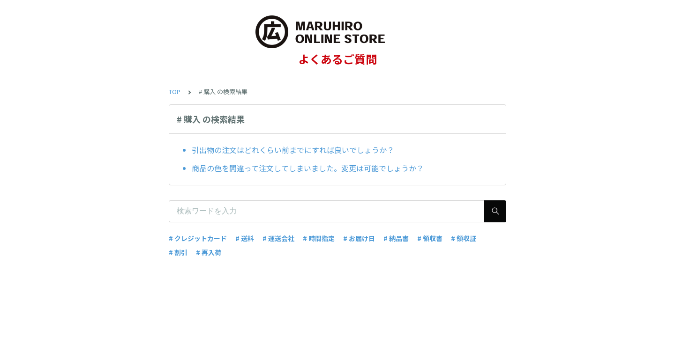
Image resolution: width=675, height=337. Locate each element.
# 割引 (178, 252)
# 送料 (244, 238)
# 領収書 (429, 238)
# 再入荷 (208, 252)
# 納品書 (396, 238)
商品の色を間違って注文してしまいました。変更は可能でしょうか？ (308, 168)
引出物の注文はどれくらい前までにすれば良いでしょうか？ (293, 149)
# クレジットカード (198, 238)
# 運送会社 (278, 238)
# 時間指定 (319, 238)
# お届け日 (359, 238)
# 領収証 (463, 238)
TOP (174, 91)
